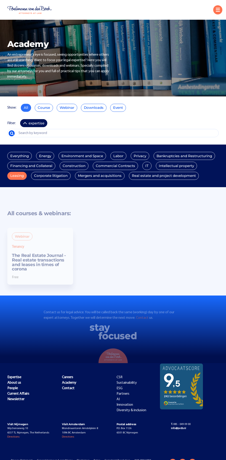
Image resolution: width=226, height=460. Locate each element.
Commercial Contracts (115, 166)
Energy (45, 156)
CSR (119, 377)
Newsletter (15, 399)
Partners (123, 394)
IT (147, 166)
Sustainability (127, 383)
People (12, 388)
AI (118, 399)
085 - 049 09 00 (181, 424)
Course (44, 108)
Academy (69, 383)
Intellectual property (176, 166)
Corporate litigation (51, 176)
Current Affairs (18, 394)
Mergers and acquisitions (100, 176)
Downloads (94, 108)
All (26, 108)
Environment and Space (82, 156)
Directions (13, 436)
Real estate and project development (164, 176)
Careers (67, 377)
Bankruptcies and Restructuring (184, 156)
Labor (118, 156)
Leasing (17, 176)
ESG (119, 388)
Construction (74, 166)
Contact (142, 321)
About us (14, 383)
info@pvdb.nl (178, 428)
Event (118, 108)
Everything (19, 156)
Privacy (140, 156)
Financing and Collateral (31, 166)
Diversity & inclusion (131, 410)
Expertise (14, 377)
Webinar (67, 108)
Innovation (125, 405)
